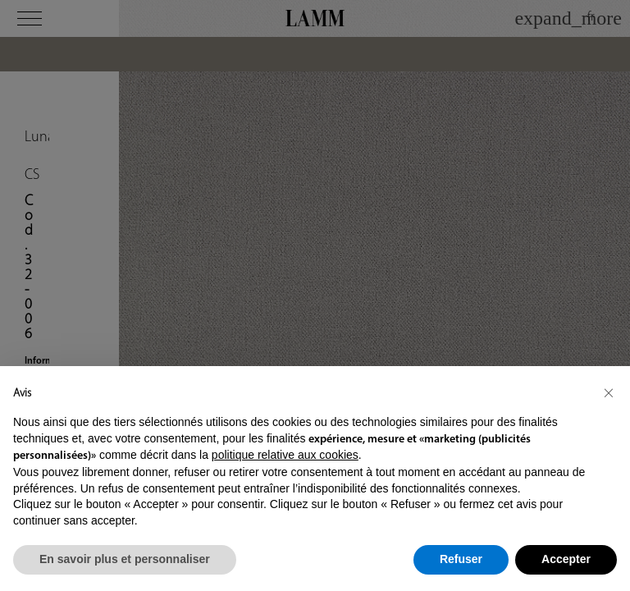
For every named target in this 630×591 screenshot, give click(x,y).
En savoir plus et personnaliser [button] (124, 559)
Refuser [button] (461, 559)
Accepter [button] (566, 559)
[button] (609, 392)
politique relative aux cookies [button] (285, 454)
